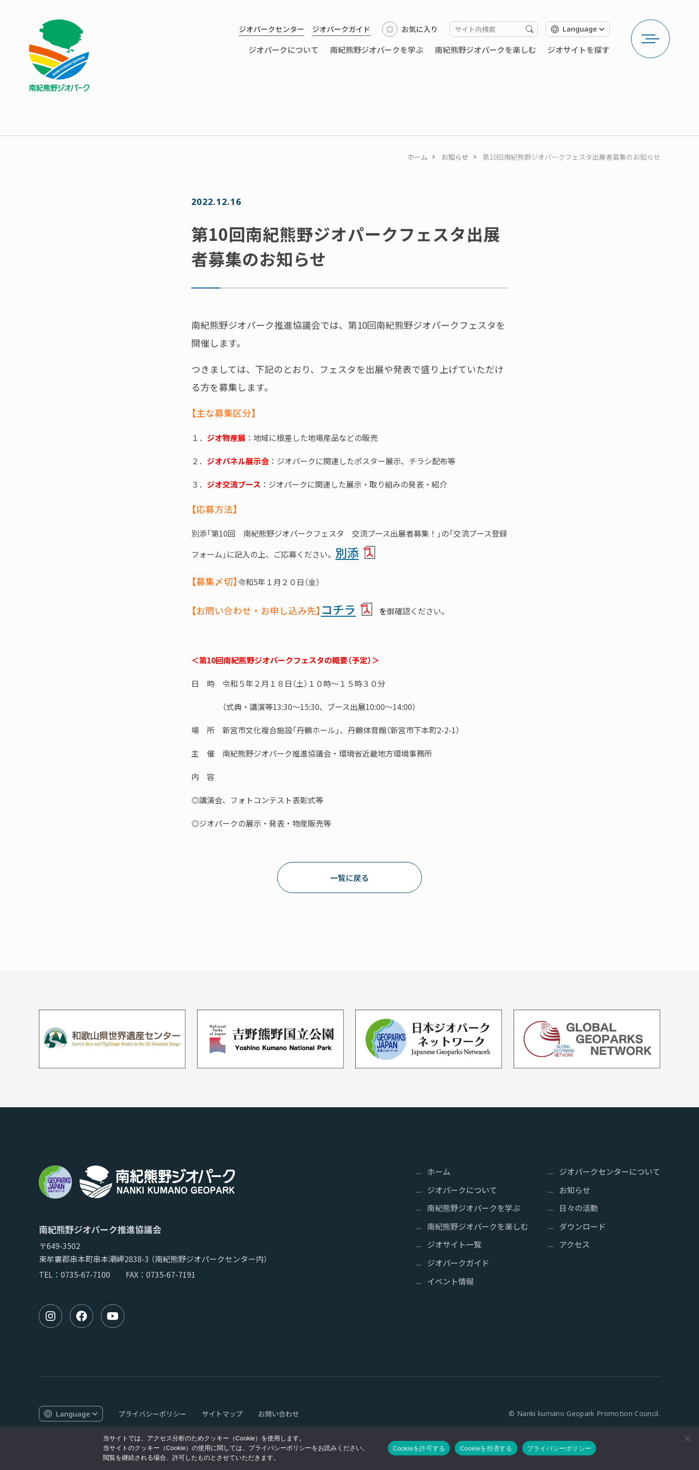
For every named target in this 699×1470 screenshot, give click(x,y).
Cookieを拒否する (486, 1448)
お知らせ (454, 157)
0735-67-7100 (85, 1274)
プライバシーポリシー (559, 1448)
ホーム (417, 157)
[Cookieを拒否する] (687, 1438)
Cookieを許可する (419, 1448)
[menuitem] (271, 29)
